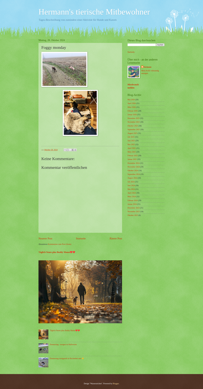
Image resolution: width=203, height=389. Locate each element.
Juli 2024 (131, 182)
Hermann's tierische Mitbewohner (94, 11)
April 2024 (132, 193)
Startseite (81, 238)
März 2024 (132, 197)
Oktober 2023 (133, 215)
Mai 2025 (131, 144)
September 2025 (134, 130)
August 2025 (132, 133)
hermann (147, 67)
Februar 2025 (133, 156)
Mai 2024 (131, 189)
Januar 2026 (132, 115)
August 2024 (132, 178)
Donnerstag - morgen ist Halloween (63, 344)
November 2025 (134, 122)
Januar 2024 (132, 204)
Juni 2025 (131, 141)
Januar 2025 (132, 159)
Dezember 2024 (134, 163)
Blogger (116, 384)
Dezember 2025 (134, 118)
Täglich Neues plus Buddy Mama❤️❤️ (56, 252)
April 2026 (132, 103)
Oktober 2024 (133, 171)
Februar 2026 (133, 111)
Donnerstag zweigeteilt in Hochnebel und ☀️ (67, 358)
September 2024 (134, 174)
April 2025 (132, 148)
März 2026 (132, 107)
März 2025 (132, 152)
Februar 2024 (133, 200)
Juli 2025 (131, 137)
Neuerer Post (45, 238)
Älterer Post (115, 238)
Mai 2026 (131, 100)
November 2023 (134, 212)
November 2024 (134, 167)
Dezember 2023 (134, 208)
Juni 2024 (131, 185)
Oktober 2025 (133, 126)
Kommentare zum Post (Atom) (59, 244)
